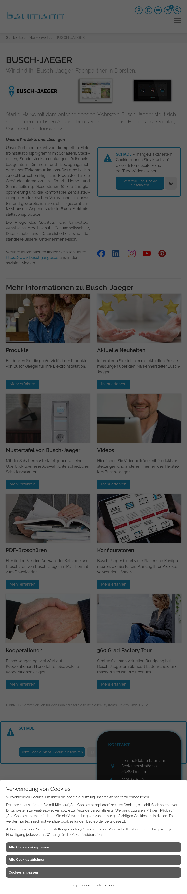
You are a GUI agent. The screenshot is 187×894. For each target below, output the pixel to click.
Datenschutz (105, 885)
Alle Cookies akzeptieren (29, 847)
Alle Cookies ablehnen (27, 860)
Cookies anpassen (23, 872)
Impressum (81, 885)
